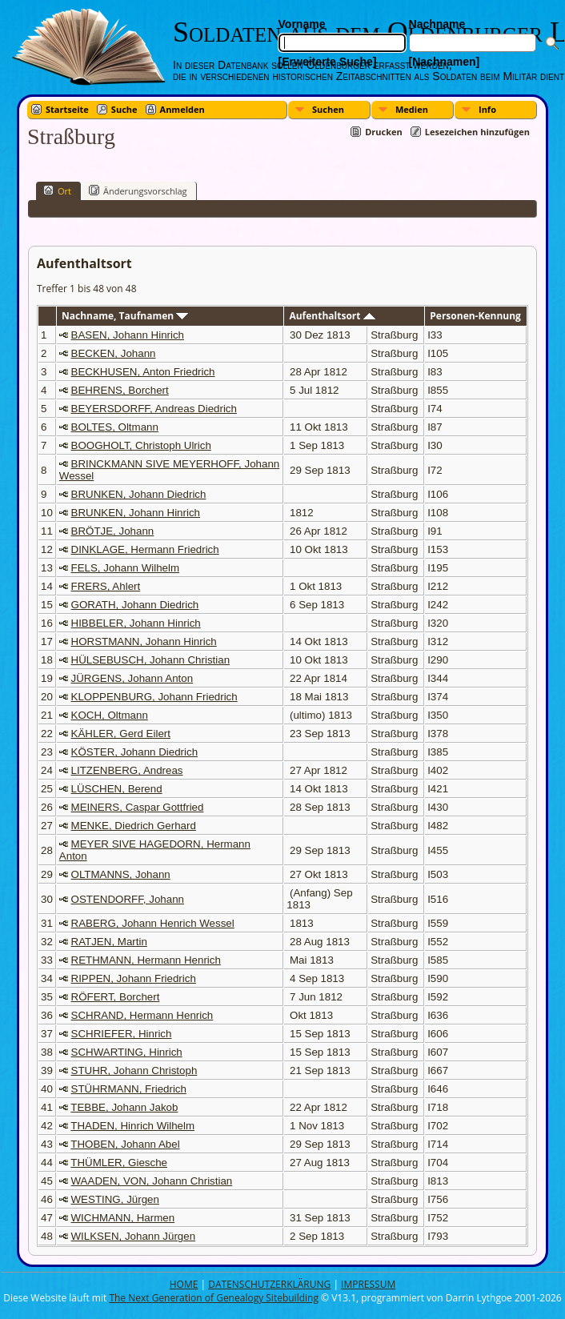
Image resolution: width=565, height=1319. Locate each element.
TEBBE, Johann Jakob (124, 1107)
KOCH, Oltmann (109, 715)
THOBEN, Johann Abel (124, 1144)
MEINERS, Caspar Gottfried (137, 807)
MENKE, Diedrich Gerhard (133, 826)
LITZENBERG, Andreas (127, 770)
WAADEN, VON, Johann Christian (152, 1181)
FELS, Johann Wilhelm (125, 568)
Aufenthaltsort (332, 316)
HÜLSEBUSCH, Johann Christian (150, 660)
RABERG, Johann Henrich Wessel (152, 923)
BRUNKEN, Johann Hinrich (135, 513)
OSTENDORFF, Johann (127, 899)
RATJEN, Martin (109, 942)
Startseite (67, 109)
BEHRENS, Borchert (120, 390)
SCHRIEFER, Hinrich (121, 1034)
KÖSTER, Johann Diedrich (134, 752)
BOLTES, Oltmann (114, 427)
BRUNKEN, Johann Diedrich (138, 494)
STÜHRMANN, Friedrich (128, 1089)
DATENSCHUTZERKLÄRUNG (269, 1284)
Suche (124, 109)
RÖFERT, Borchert (115, 997)
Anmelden (182, 109)
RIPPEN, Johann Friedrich (133, 978)
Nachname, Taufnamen (125, 316)
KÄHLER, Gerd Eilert (120, 734)
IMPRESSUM (368, 1284)
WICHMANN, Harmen (123, 1218)
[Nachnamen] (444, 61)
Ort (57, 190)
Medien (411, 109)
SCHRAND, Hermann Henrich (142, 1015)
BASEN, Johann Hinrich (128, 335)
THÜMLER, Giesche (118, 1163)
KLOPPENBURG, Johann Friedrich (154, 697)
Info (487, 109)
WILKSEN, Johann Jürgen (133, 1236)
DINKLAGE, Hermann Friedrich (145, 549)
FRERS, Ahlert (106, 586)
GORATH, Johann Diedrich (135, 605)
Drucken (384, 132)
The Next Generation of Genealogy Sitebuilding (214, 1298)
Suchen (328, 109)
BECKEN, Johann (113, 353)
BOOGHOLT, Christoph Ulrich (141, 445)
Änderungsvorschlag (138, 190)
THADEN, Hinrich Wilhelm (132, 1126)
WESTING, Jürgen (115, 1199)
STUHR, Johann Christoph (134, 1070)
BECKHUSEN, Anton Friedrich (143, 372)
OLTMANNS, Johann (120, 874)
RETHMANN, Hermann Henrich (146, 960)
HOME (184, 1284)
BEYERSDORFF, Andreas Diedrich (154, 409)
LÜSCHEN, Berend (116, 789)
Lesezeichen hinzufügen (477, 132)
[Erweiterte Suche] (327, 61)
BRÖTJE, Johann (112, 531)
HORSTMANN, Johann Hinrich (144, 641)
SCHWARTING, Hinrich (126, 1052)
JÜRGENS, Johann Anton (132, 678)
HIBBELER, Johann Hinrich (136, 623)
